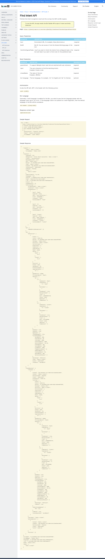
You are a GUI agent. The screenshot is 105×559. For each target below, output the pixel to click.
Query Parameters (93, 14)
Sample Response (93, 27)
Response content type (94, 23)
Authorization (91, 18)
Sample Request (92, 25)
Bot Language (91, 21)
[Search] (102, 6)
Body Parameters (92, 16)
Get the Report (83, 1)
